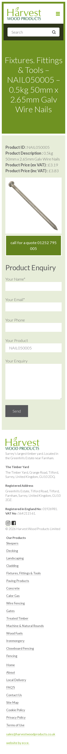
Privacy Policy (16, 717)
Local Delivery (16, 680)
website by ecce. (17, 743)
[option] (34, 544)
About (10, 672)
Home (10, 665)
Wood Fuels (14, 633)
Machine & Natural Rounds (25, 626)
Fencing (11, 656)
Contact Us (14, 695)
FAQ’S (10, 687)
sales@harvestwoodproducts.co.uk (30, 734)
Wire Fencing (15, 603)
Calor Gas (13, 596)
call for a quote (34, 245)
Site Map (12, 702)
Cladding (12, 566)
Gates (10, 611)
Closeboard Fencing (20, 648)
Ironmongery (15, 641)
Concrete (13, 588)
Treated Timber (17, 618)
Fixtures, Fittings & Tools (23, 573)
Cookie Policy (15, 710)
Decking (12, 551)
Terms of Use (15, 725)
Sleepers (12, 543)
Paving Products (17, 581)
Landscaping (15, 558)
